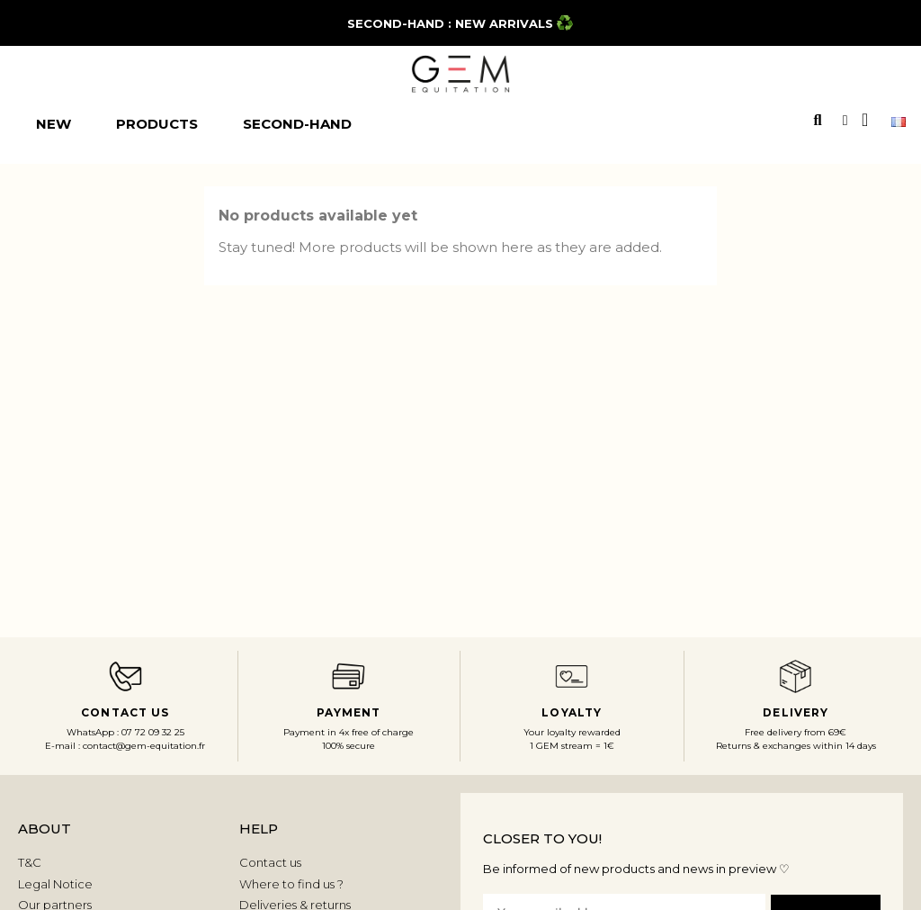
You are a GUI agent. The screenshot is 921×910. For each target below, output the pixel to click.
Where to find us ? (291, 884)
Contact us (270, 862)
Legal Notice (55, 884)
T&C (29, 862)
